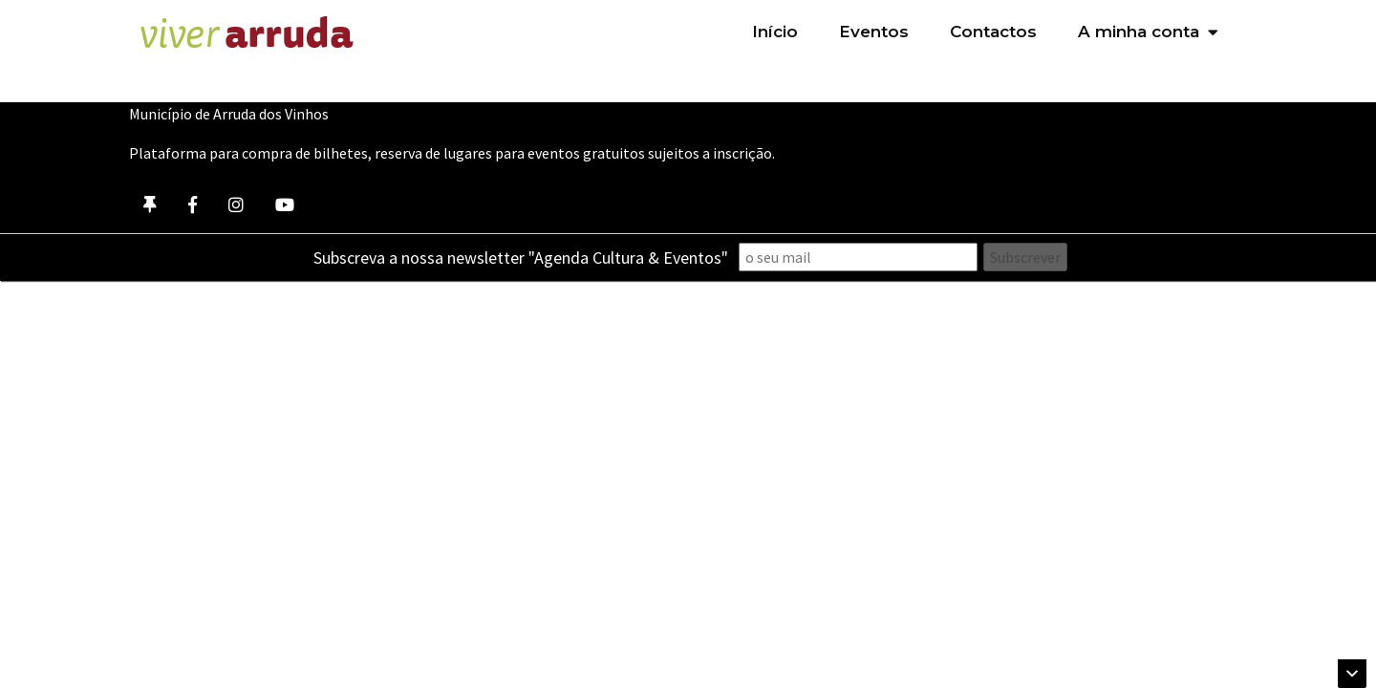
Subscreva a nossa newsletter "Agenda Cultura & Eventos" (520, 258)
